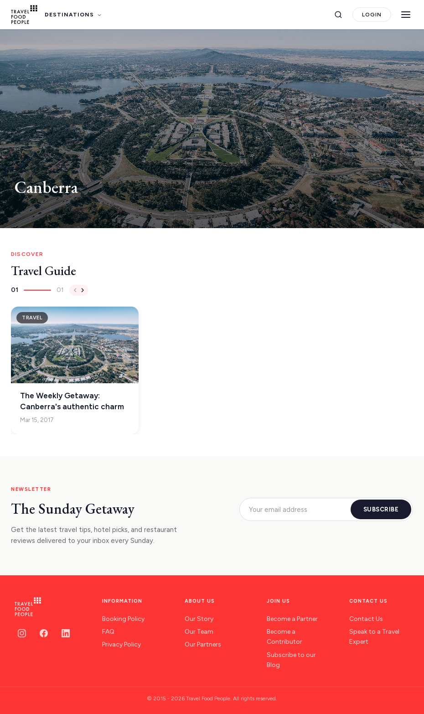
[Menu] (405, 14)
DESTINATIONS (73, 14)
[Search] (338, 14)
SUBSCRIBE (381, 509)
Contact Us (366, 619)
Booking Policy (123, 619)
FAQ (108, 632)
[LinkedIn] (65, 633)
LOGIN (372, 14)
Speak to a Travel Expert (374, 637)
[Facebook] (43, 633)
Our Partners (203, 644)
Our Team (199, 632)
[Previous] (75, 290)
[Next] (82, 290)
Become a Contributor (284, 637)
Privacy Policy (121, 644)
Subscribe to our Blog (291, 660)
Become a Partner (292, 619)
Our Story (199, 619)
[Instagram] (22, 633)
